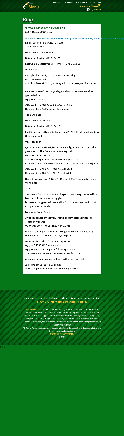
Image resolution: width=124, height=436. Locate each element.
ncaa (78, 38)
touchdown (107, 38)
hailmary (87, 38)
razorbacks (58, 38)
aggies (69, 38)
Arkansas (45, 38)
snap (96, 38)
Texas (29, 38)
